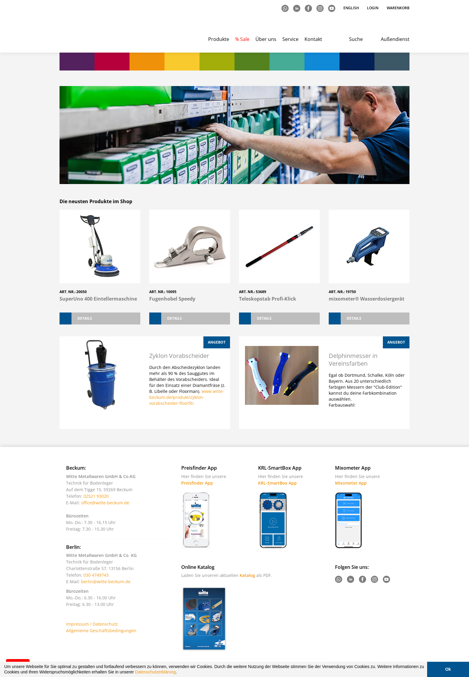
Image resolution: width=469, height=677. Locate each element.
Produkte (218, 39)
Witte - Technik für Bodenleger (84, 27)
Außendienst (395, 39)
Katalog (247, 575)
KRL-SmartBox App (277, 483)
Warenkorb (398, 7)
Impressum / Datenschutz (92, 624)
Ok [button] (448, 669)
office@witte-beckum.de (105, 503)
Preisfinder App (197, 483)
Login (372, 7)
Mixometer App (351, 483)
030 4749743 (96, 575)
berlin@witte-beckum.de (105, 581)
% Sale (242, 39)
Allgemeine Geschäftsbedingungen (101, 630)
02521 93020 (96, 496)
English (351, 7)
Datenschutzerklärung (155, 672)
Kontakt (313, 39)
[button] (179, 673)
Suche (356, 39)
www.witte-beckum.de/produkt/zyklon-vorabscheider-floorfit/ (186, 397)
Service (290, 39)
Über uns (265, 39)
